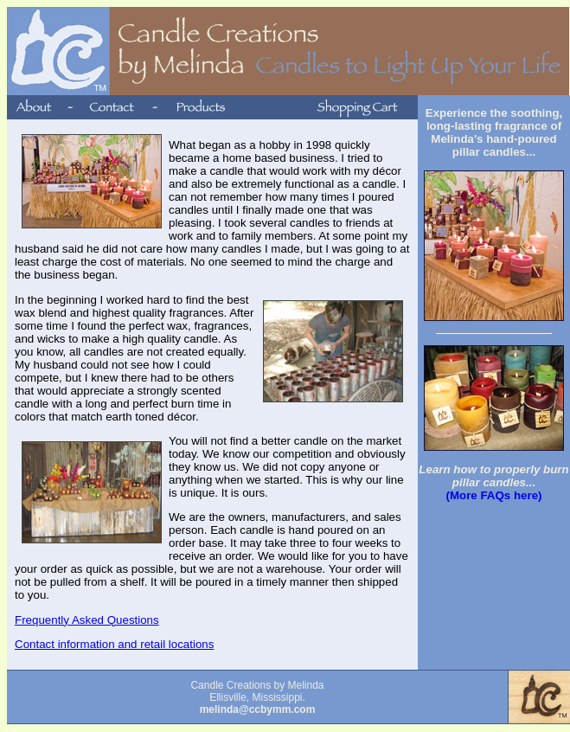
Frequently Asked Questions (87, 619)
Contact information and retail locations (114, 644)
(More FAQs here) (493, 495)
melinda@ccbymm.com (258, 709)
